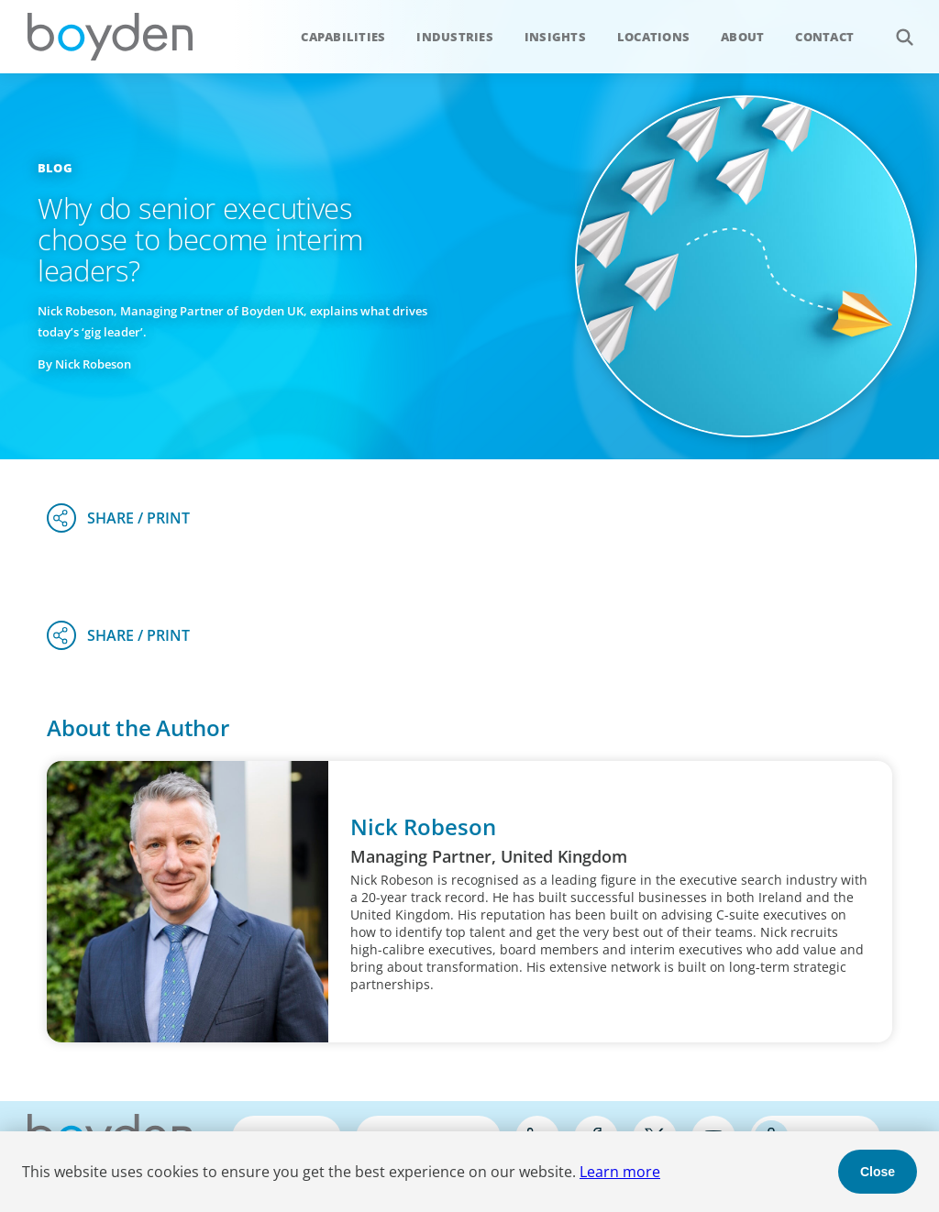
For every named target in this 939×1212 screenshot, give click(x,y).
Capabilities (343, 36)
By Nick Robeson (84, 364)
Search (894, 27)
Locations (653, 36)
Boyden (110, 36)
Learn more (620, 1172)
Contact (824, 36)
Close (877, 1171)
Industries (454, 36)
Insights (555, 36)
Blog (55, 168)
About (742, 36)
